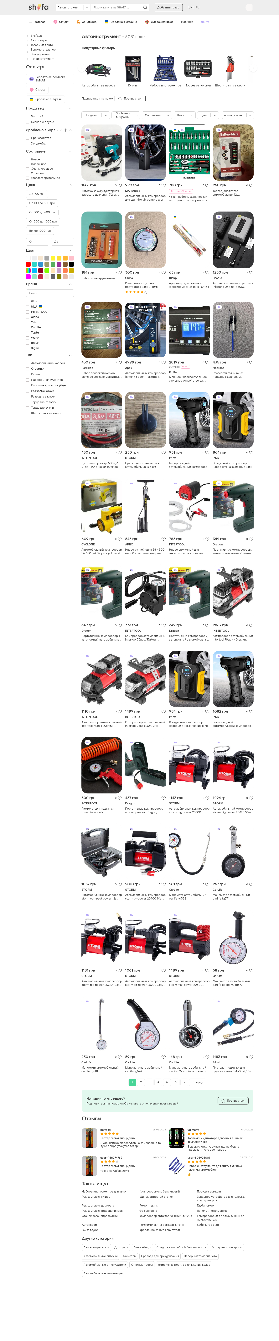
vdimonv (193, 1130)
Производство (38, 138)
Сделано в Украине (120, 22)
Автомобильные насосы (45, 363)
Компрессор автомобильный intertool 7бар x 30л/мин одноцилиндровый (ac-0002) (145, 724)
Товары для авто (39, 45)
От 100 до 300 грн (42, 203)
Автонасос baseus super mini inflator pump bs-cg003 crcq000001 (233, 285)
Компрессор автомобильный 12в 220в (165, 1216)
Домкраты (121, 1247)
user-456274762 (111, 1158)
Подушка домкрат (209, 1191)
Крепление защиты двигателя (159, 1230)
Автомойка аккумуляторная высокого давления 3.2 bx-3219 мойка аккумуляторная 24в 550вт (100, 193)
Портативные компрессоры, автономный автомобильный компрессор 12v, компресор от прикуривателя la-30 (233, 551)
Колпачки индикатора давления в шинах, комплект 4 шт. (215, 1140)
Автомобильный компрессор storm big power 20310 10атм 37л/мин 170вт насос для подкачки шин (101, 983)
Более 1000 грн (40, 231)
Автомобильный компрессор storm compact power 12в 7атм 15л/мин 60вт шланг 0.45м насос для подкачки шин (101, 896)
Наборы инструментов (44, 380)
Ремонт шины (148, 1205)
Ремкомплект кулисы (96, 1197)
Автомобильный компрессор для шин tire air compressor (145, 198)
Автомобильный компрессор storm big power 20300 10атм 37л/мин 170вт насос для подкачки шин (189, 810)
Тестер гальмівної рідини (118, 1138)
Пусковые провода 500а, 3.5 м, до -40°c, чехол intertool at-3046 (100, 465)
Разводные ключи (41, 396)
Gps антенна (148, 1211)
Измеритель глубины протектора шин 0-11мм (141, 285)
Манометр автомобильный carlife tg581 (100, 1069)
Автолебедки (142, 1247)
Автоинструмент (40, 59)
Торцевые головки (41, 402)
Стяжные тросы (142, 1265)
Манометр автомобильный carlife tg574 (231, 896)
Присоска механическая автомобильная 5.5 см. (142, 465)
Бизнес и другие (40, 122)
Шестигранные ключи (43, 413)
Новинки (187, 22)
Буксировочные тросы (226, 1247)
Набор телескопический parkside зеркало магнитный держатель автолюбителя (101, 375)
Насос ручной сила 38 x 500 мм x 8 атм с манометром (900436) (144, 551)
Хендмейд (87, 22)
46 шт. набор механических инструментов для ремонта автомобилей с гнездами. (188, 198)
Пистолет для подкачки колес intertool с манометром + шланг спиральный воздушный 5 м (100, 810)
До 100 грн (37, 194)
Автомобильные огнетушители (105, 1265)
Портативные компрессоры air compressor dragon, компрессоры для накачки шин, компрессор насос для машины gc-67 (144, 810)
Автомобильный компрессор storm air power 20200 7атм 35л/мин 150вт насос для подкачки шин (145, 983)
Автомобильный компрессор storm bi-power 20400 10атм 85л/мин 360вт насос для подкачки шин (145, 896)
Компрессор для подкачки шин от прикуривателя (220, 1218)
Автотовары (36, 40)
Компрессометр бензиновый (159, 1191)
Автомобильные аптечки (101, 1256)
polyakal (105, 1130)
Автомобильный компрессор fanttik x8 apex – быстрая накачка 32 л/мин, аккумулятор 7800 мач (145, 375)
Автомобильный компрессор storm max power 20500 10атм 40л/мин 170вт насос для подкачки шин (189, 983)
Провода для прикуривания (160, 1256)
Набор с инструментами (98, 278)
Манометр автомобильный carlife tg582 (187, 896)
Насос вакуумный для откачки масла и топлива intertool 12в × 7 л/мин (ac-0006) (186, 551)
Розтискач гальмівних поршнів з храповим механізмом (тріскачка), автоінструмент (229, 375)
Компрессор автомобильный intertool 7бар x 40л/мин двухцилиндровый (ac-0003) (233, 637)
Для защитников (159, 22)
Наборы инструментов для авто (104, 1191)
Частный (34, 116)
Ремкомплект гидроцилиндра (102, 1211)
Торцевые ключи (40, 408)
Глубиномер (205, 1205)
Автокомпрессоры (96, 1247)
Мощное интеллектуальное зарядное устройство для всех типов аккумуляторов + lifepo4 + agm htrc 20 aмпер (188, 379)
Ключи (33, 374)
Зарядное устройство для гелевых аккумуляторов (221, 1198)
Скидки (61, 22)
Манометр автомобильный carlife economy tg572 (231, 983)
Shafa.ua (34, 36)
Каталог (37, 22)
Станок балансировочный (100, 1216)
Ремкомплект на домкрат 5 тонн (161, 1225)
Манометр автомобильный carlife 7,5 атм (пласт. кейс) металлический (187, 1069)
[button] (82, 68)
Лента (205, 22)
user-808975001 (199, 1158)
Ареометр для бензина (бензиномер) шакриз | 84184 (189, 285)
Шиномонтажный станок (156, 1197)
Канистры (129, 1256)
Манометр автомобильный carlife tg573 (143, 1069)
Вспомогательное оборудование (41, 52)
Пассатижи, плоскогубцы (46, 385)
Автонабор (89, 1225)
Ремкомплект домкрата (98, 1205)
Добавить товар (168, 7)
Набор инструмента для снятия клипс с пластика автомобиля (215, 1168)
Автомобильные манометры (103, 1273)
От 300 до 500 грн (42, 212)
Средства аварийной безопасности (181, 1247)
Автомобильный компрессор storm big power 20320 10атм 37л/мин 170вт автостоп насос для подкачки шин (233, 810)
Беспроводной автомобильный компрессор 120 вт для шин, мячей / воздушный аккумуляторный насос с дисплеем (189, 465)
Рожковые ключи (40, 391)
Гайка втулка (90, 1230)
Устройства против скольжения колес (184, 1265)
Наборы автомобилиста (200, 1256)
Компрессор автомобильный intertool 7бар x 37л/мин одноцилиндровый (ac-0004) (145, 637)
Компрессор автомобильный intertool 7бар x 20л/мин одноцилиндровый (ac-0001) (101, 724)
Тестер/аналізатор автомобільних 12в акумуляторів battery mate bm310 (230, 193)
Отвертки (35, 369)
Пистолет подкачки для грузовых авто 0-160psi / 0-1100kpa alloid (232, 1069)
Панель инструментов (212, 1211)
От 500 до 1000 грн (43, 221)
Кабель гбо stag (208, 1225)
